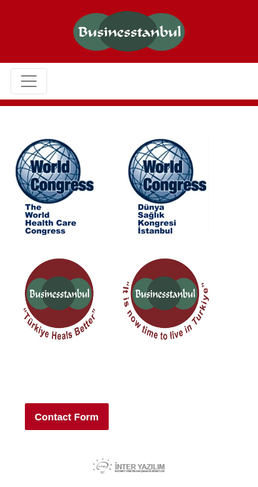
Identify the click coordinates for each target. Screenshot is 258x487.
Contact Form (67, 416)
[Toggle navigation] (28, 81)
